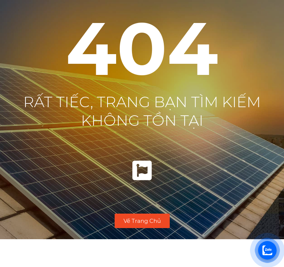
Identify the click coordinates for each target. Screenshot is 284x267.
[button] (142, 221)
